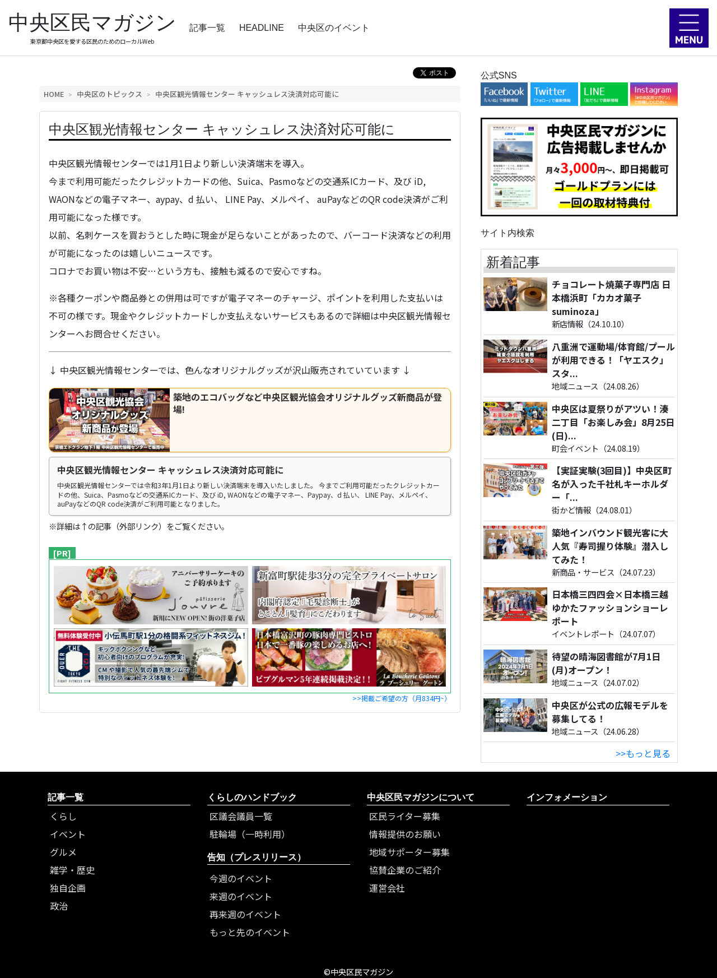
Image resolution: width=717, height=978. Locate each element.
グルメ (63, 852)
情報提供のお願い (405, 834)
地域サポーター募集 (409, 852)
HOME (54, 94)
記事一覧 (207, 28)
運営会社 (387, 887)
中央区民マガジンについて (420, 797)
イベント (68, 834)
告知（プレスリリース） (256, 857)
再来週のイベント (245, 914)
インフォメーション (567, 797)
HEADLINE (261, 28)
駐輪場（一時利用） (249, 834)
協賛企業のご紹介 (405, 870)
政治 (59, 905)
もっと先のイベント (249, 932)
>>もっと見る (643, 753)
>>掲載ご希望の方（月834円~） (401, 698)
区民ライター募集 (404, 816)
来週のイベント (240, 896)
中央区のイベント (334, 28)
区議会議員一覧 (240, 816)
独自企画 (68, 887)
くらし (63, 816)
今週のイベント (240, 878)
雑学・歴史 (72, 870)
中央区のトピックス (109, 94)
